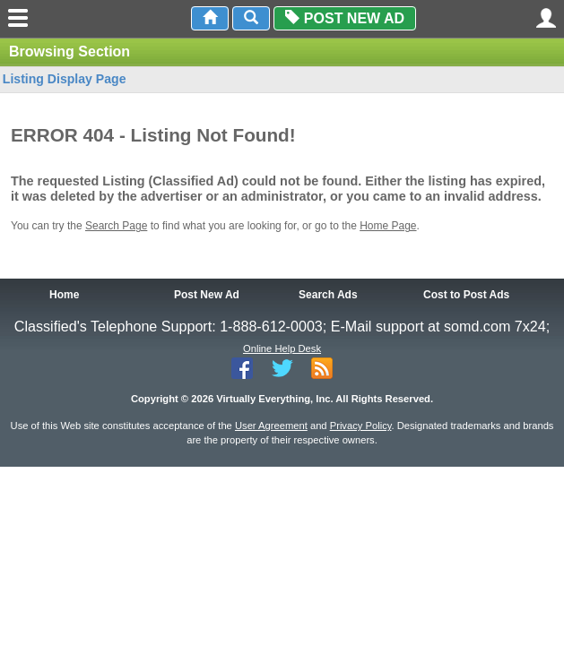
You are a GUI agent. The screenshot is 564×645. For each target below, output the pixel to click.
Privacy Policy (361, 425)
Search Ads (328, 294)
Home (64, 294)
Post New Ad (344, 18)
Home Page (388, 225)
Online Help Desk (282, 348)
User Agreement (271, 425)
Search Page (116, 225)
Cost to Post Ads (466, 294)
